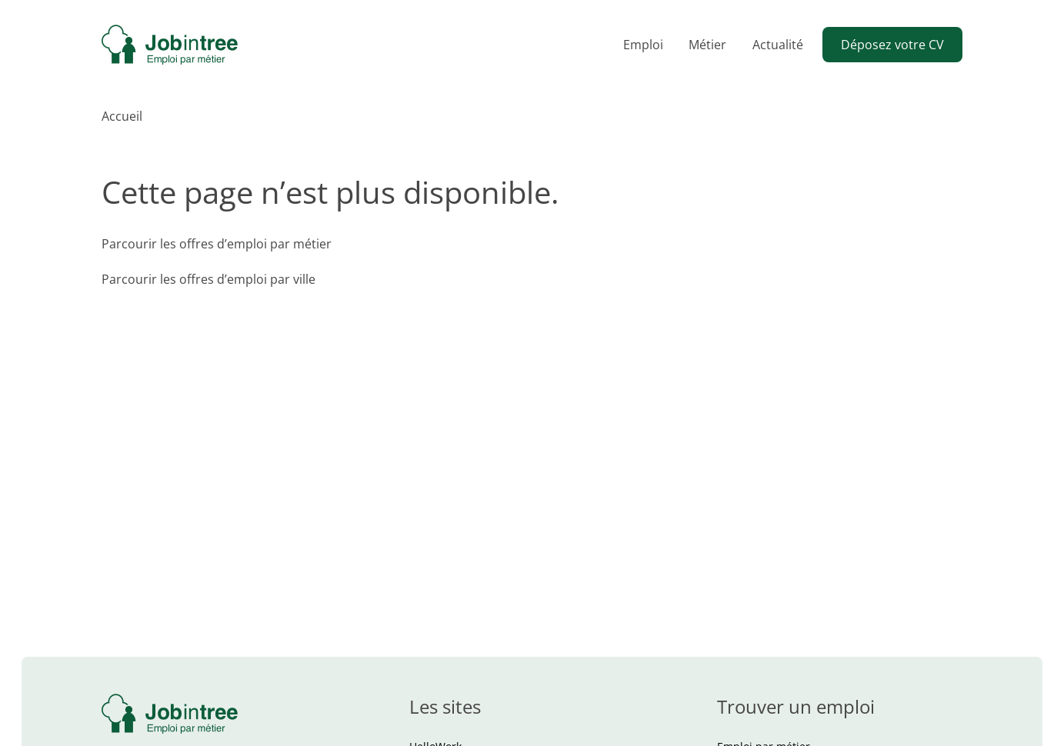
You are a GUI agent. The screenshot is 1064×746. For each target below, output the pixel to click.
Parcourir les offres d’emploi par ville (208, 279)
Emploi (643, 44)
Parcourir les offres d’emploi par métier (217, 243)
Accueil (122, 116)
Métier (707, 44)
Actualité (777, 44)
